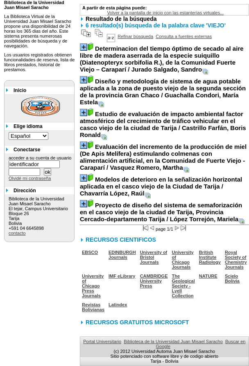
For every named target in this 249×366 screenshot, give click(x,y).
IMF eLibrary (122, 276)
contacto (17, 233)
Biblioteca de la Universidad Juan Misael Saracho (173, 341)
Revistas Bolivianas (93, 307)
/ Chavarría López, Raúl (161, 186)
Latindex (118, 304)
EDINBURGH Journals (122, 255)
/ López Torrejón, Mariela (161, 212)
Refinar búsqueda (135, 36)
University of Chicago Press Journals (93, 286)
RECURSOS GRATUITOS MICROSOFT (137, 322)
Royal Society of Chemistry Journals (236, 259)
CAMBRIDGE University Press (154, 281)
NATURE (208, 276)
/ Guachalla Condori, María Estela (163, 92)
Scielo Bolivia (232, 278)
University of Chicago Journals (183, 259)
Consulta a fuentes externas (184, 36)
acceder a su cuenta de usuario (40, 157)
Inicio (20, 90)
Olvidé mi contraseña (30, 178)
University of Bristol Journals (154, 257)
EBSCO (90, 252)
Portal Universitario (102, 341)
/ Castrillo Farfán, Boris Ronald (163, 124)
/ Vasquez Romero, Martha (163, 157)
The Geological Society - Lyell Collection (183, 286)
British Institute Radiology (210, 257)
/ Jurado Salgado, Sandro (162, 59)
